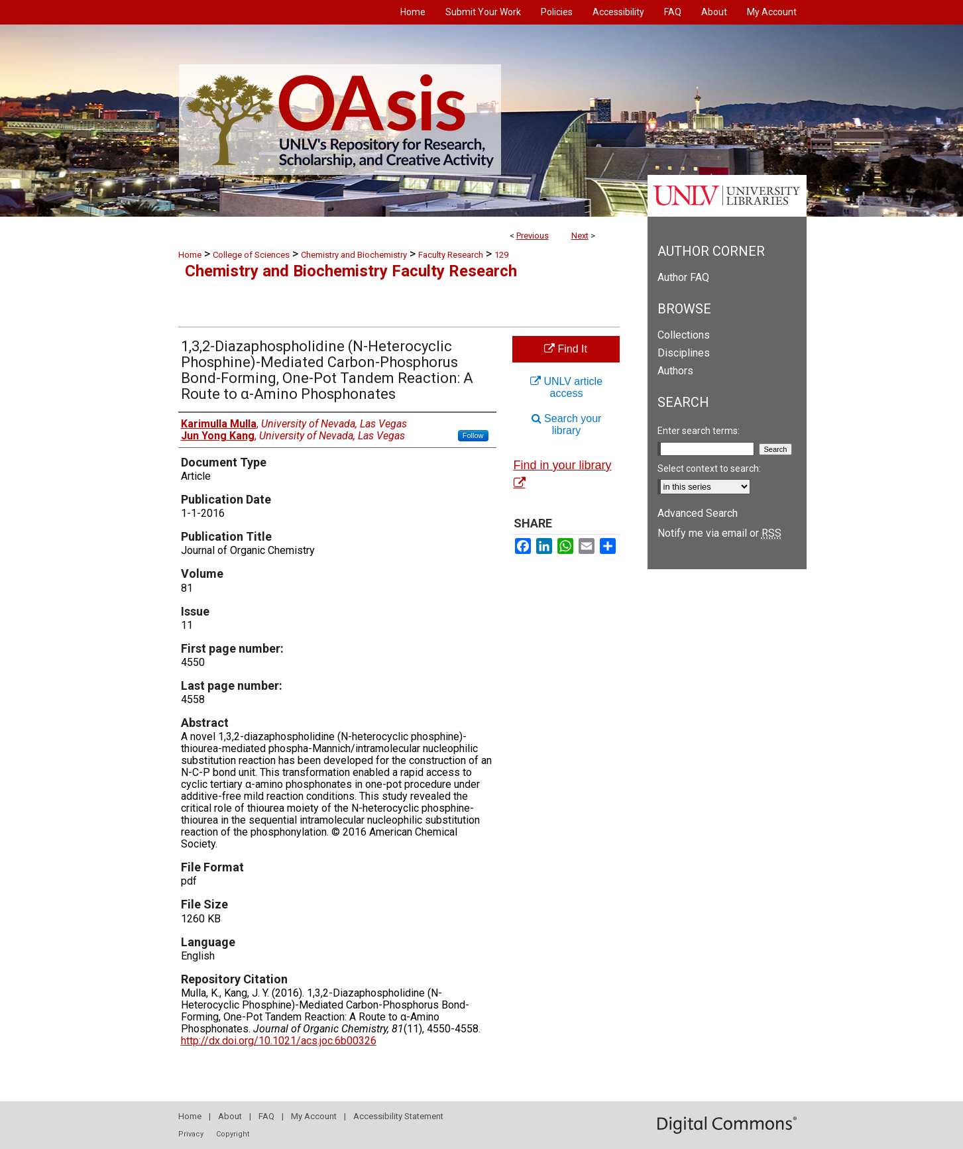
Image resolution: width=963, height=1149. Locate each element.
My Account (314, 1116)
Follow (473, 435)
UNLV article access (566, 387)
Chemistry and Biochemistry (354, 255)
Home (189, 255)
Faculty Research (450, 255)
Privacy (190, 1134)
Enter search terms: (698, 430)
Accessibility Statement (398, 1116)
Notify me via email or (719, 533)
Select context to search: (709, 468)
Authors (675, 370)
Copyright (232, 1134)
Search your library (567, 424)
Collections (683, 335)
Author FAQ (683, 277)
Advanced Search (697, 513)
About (230, 1116)
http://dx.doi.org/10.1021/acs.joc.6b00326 (278, 1040)
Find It (565, 349)
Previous (532, 236)
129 (501, 255)
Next (580, 236)
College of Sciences (251, 255)
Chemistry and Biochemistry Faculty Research (351, 271)
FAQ (266, 1116)
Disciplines (683, 353)
